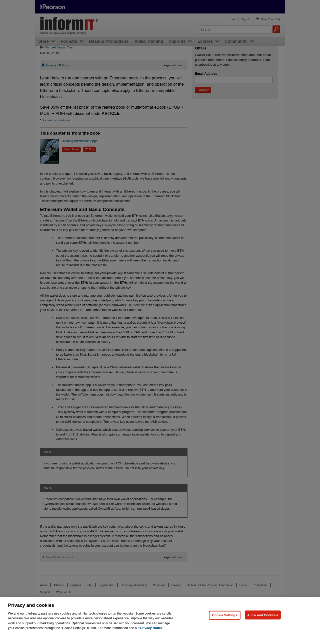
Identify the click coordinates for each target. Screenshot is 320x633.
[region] (160, 615)
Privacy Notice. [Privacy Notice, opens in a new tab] (152, 628)
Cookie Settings (224, 615)
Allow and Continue (262, 615)
